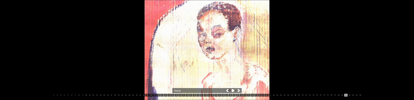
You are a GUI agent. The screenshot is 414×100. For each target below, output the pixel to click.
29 (154, 95)
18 (115, 95)
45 (212, 95)
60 (266, 95)
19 (118, 95)
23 (133, 95)
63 (277, 95)
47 (219, 95)
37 (183, 95)
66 (288, 95)
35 (176, 95)
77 (328, 95)
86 (360, 95)
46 (216, 95)
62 (273, 95)
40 (194, 95)
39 (190, 95)
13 (97, 95)
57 (255, 95)
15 (104, 95)
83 (349, 95)
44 (208, 95)
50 (230, 95)
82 (346, 95)
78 (331, 95)
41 (198, 95)
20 (122, 95)
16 (107, 95)
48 (223, 95)
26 (144, 95)
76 (324, 95)
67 (291, 95)
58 (259, 95)
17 (111, 95)
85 (356, 95)
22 (129, 95)
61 (270, 95)
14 (100, 95)
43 (205, 95)
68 (295, 95)
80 (338, 95)
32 (165, 95)
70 (302, 95)
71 (306, 95)
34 (172, 95)
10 (86, 95)
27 (147, 95)
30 (158, 95)
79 (335, 95)
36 (180, 95)
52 (237, 95)
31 (162, 95)
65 (284, 95)
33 (169, 95)
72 (309, 95)
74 (317, 95)
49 (227, 95)
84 (353, 95)
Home (177, 90)
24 (136, 95)
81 (342, 95)
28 (151, 95)
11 (89, 95)
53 (241, 95)
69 (299, 95)
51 (234, 95)
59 (263, 95)
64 (281, 95)
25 (140, 95)
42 (201, 95)
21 (126, 95)
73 (313, 95)
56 (252, 95)
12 (93, 95)
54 (245, 95)
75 (320, 95)
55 (248, 95)
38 (187, 95)
